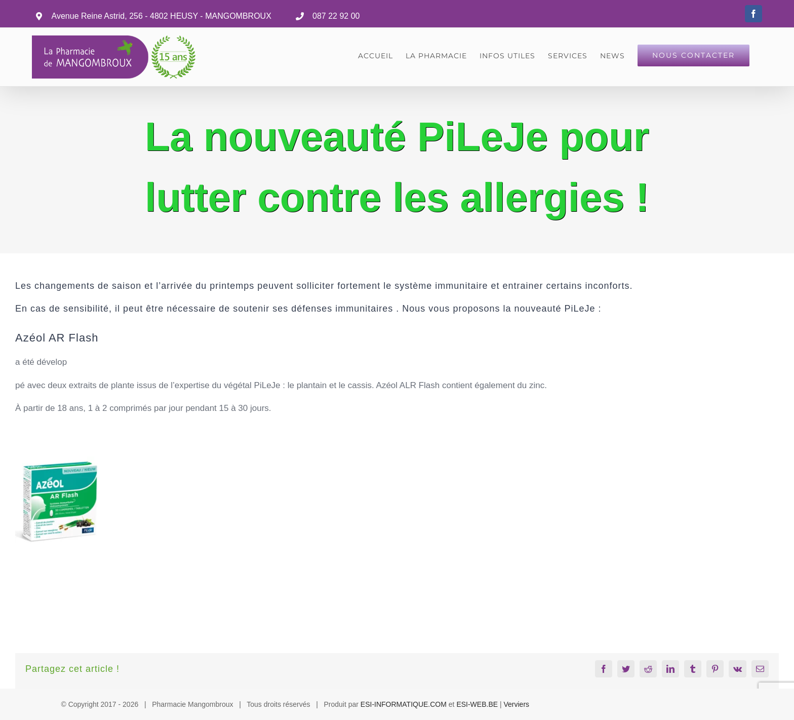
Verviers (517, 704)
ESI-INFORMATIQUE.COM (404, 704)
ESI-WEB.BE (477, 704)
